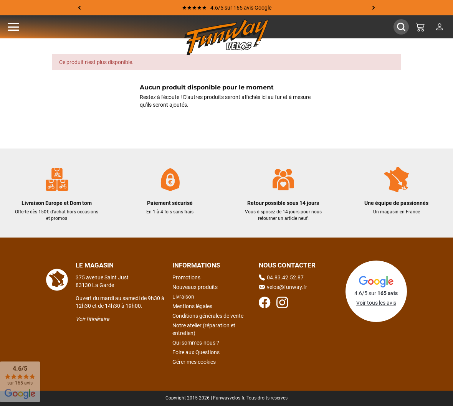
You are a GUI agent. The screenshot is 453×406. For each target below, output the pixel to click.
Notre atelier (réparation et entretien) (203, 329)
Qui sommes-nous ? (195, 343)
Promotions (186, 277)
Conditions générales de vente (207, 316)
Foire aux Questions (196, 352)
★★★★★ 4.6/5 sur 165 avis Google (226, 8)
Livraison (183, 297)
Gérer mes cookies (194, 362)
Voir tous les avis (376, 303)
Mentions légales (192, 306)
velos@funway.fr (283, 287)
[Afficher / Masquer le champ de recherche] (401, 26)
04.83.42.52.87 (281, 277)
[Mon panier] (420, 26)
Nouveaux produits (195, 287)
